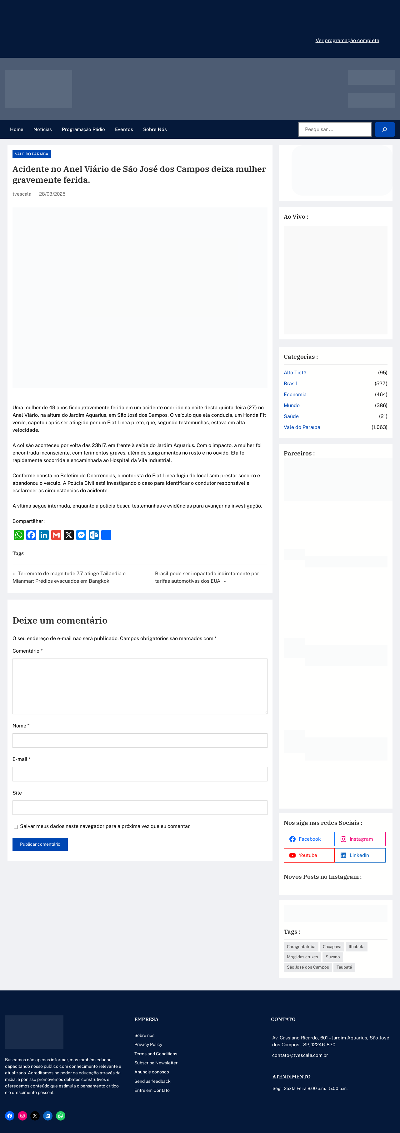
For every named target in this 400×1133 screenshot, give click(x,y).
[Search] (385, 129)
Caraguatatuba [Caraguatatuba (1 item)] (301, 946)
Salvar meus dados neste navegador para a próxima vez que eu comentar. (105, 826)
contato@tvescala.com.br (300, 1055)
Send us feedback (152, 1081)
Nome (20, 726)
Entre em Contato (152, 1090)
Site (17, 793)
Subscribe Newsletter (156, 1062)
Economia (295, 394)
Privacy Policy (148, 1044)
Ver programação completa (347, 40)
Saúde (291, 416)
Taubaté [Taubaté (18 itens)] (344, 967)
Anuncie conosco (151, 1071)
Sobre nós (144, 1035)
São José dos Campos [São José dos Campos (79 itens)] (308, 967)
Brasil (290, 384)
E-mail (21, 759)
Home (16, 129)
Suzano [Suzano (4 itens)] (333, 956)
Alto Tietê (295, 373)
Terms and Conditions (155, 1053)
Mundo (292, 405)
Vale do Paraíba (31, 154)
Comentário (27, 651)
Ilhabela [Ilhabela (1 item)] (356, 946)
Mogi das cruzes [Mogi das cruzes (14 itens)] (302, 956)
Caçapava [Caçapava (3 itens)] (332, 946)
